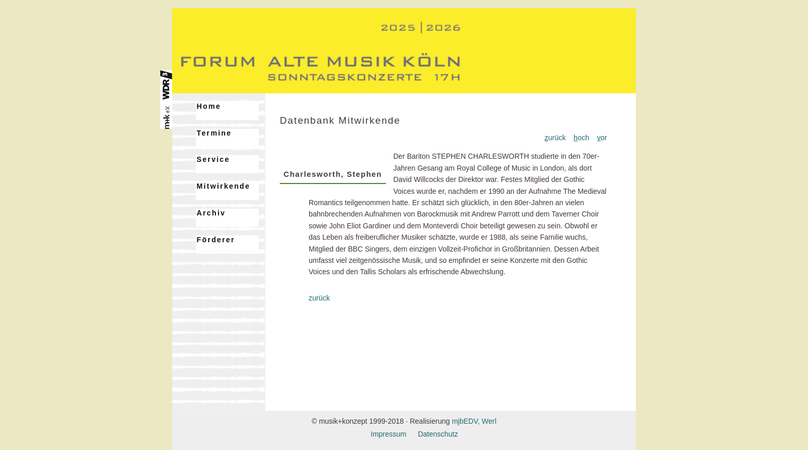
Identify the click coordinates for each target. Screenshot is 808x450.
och (581, 138)
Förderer (216, 240)
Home (209, 106)
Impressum (388, 434)
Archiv (211, 213)
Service (213, 159)
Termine (214, 133)
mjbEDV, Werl (474, 421)
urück (555, 138)
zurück (319, 298)
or (602, 138)
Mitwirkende (223, 186)
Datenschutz (438, 434)
